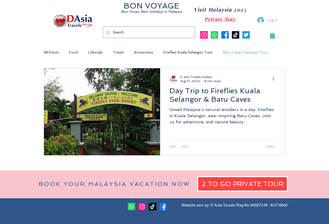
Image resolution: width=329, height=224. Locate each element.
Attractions (143, 52)
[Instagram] (204, 35)
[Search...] (148, 32)
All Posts (51, 52)
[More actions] (275, 79)
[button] (272, 35)
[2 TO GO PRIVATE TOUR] (242, 184)
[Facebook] (225, 35)
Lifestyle (95, 52)
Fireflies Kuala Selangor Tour (188, 52)
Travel (118, 52)
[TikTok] (235, 35)
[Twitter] (246, 35)
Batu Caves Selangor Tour (245, 52)
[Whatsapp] (214, 35)
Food (73, 52)
